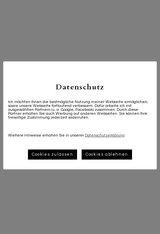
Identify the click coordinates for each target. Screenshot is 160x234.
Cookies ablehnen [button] (107, 154)
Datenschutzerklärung (105, 135)
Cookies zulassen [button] (52, 154)
